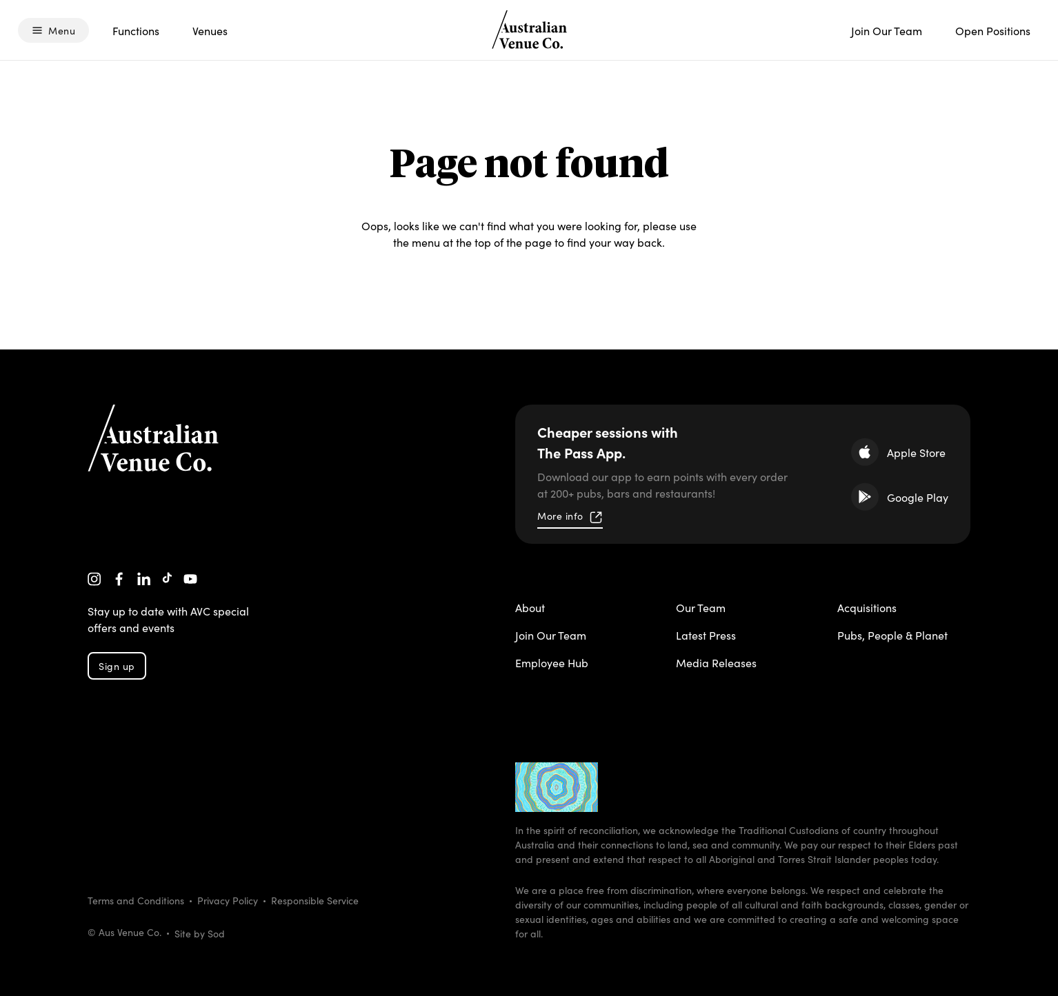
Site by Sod (199, 933)
